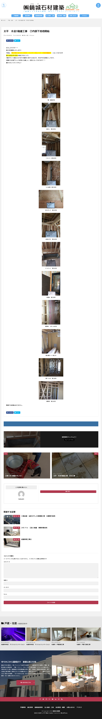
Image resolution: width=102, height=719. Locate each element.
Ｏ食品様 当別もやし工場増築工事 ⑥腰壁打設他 (38, 516)
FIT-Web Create (48, 713)
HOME (4, 20)
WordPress (64, 713)
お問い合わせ (73, 15)
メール (6, 587)
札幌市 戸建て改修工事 (83, 644)
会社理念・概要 (62, 15)
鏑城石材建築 (56, 711)
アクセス (84, 15)
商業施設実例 (38, 15)
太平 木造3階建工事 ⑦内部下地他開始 (24, 20)
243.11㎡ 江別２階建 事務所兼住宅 (34, 528)
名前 (5, 580)
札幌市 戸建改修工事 (58, 644)
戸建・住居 (10, 20)
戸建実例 (16, 15)
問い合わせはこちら (26, 682)
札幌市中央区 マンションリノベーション (13, 644)
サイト (5, 594)
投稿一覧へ (67, 491)
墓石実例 (27, 15)
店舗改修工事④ (26, 539)
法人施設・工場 (50, 15)
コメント (7, 561)
